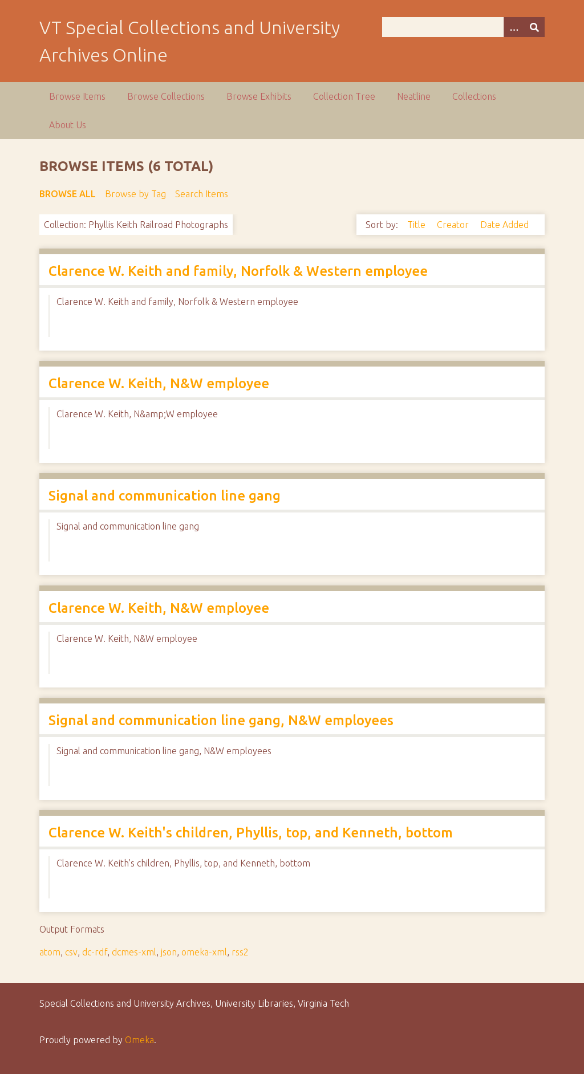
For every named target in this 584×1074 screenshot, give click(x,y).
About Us (67, 125)
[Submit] (534, 27)
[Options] (514, 27)
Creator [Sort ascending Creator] (454, 224)
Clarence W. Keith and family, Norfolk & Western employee (238, 271)
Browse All (67, 194)
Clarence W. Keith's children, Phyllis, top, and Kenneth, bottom (250, 832)
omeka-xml (204, 952)
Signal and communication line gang (164, 495)
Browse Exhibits (258, 96)
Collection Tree (344, 96)
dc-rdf (94, 952)
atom (49, 952)
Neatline (414, 96)
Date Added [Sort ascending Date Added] (504, 224)
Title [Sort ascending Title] (417, 224)
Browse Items (77, 96)
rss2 (240, 952)
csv (71, 952)
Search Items (201, 194)
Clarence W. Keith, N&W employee (158, 383)
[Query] (463, 27)
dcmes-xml (134, 952)
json (169, 952)
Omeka (139, 1040)
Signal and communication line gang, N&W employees (221, 720)
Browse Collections (166, 96)
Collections (474, 96)
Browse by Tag (135, 194)
